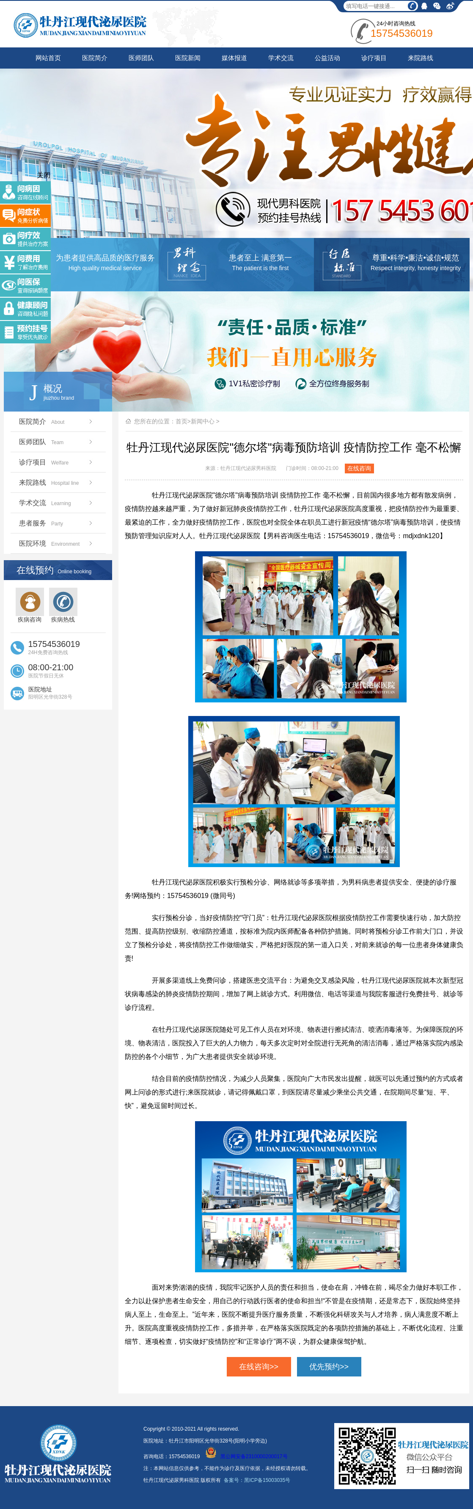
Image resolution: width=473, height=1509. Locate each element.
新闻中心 (202, 421)
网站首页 (48, 57)
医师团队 (141, 57)
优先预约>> (329, 1367)
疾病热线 (63, 605)
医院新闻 (188, 57)
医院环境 (56, 543)
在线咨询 (359, 468)
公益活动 (327, 57)
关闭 (43, 175)
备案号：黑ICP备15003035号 (257, 1480)
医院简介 (94, 57)
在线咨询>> (258, 1367)
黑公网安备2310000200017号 (247, 1456)
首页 (181, 421)
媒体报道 (234, 57)
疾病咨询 (30, 605)
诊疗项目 (374, 57)
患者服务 (56, 523)
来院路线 (420, 57)
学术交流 (281, 57)
